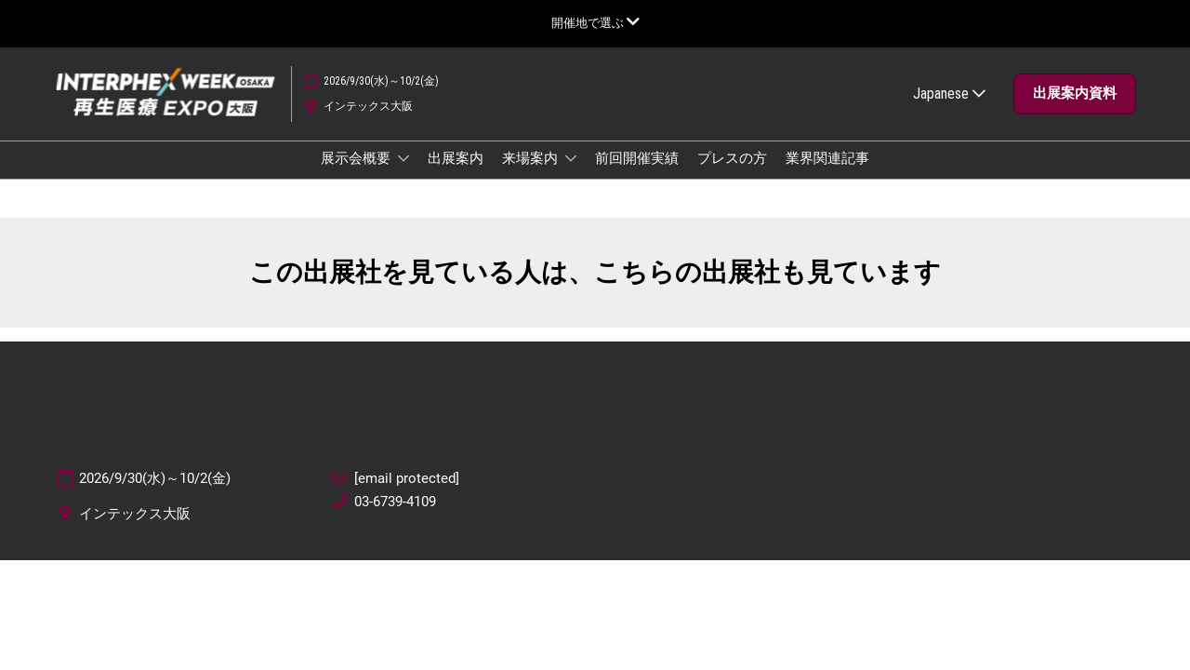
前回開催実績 (637, 176)
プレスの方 (732, 176)
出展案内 (455, 176)
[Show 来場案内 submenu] (570, 175)
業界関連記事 (827, 176)
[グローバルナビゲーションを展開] (595, 23)
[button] (1074, 111)
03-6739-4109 (395, 518)
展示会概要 (357, 176)
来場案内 (531, 176)
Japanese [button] (949, 111)
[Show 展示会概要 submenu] (403, 175)
